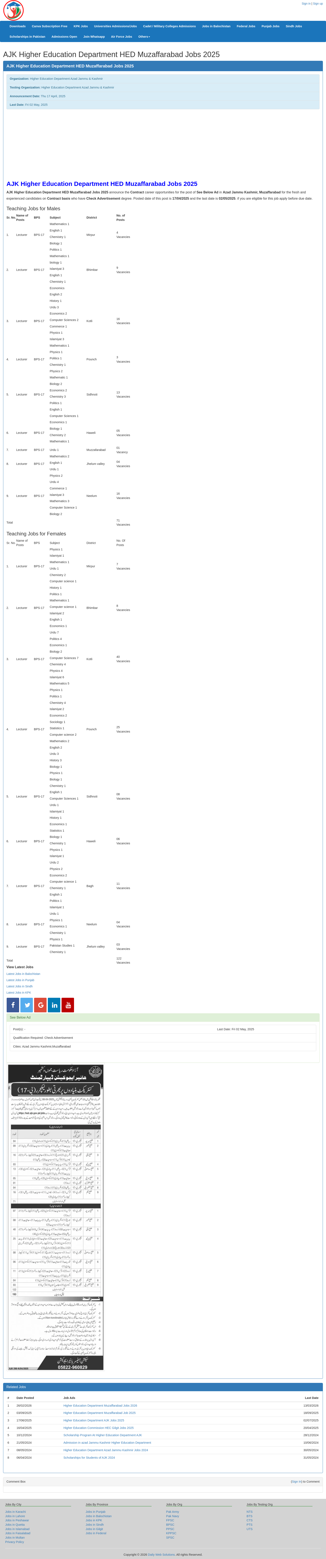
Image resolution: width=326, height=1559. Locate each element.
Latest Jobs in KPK (18, 992)
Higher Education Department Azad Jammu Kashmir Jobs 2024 (105, 1450)
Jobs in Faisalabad (17, 1533)
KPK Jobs (81, 26)
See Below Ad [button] (20, 1017)
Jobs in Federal (96, 1533)
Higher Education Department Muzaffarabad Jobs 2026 (100, 1405)
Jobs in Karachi (15, 1511)
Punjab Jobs (270, 26)
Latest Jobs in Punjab (20, 980)
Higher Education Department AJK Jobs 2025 (93, 1420)
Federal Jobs (246, 26)
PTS (249, 1524)
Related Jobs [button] (16, 1387)
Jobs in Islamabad (17, 1529)
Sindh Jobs (294, 26)
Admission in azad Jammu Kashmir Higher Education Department (107, 1442)
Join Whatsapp (94, 36)
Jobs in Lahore (15, 1516)
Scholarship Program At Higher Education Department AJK (102, 1435)
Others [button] (144, 36)
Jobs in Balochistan (216, 26)
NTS (250, 1511)
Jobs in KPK (94, 1520)
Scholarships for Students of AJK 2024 (89, 1457)
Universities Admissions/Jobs (115, 26)
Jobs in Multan (15, 1537)
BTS (249, 1516)
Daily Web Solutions (161, 1554)
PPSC (170, 1529)
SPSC (170, 1537)
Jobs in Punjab (95, 1511)
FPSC (170, 1520)
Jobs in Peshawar (17, 1520)
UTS (250, 1529)
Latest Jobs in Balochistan (23, 973)
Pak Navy (172, 1516)
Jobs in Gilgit (94, 1529)
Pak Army (172, 1511)
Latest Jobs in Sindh (19, 986)
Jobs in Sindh (95, 1524)
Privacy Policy (14, 1542)
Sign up (318, 3)
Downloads (18, 26)
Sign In (296, 1481)
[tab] (163, 1017)
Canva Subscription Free (49, 26)
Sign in (306, 3)
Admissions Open (64, 36)
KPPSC (171, 1533)
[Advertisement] (131, 142)
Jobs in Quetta (15, 1524)
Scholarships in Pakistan (27, 36)
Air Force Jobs (121, 36)
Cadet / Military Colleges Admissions (169, 26)
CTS (250, 1520)
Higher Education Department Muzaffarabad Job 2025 (99, 1413)
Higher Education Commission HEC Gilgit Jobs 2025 (98, 1428)
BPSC (170, 1524)
